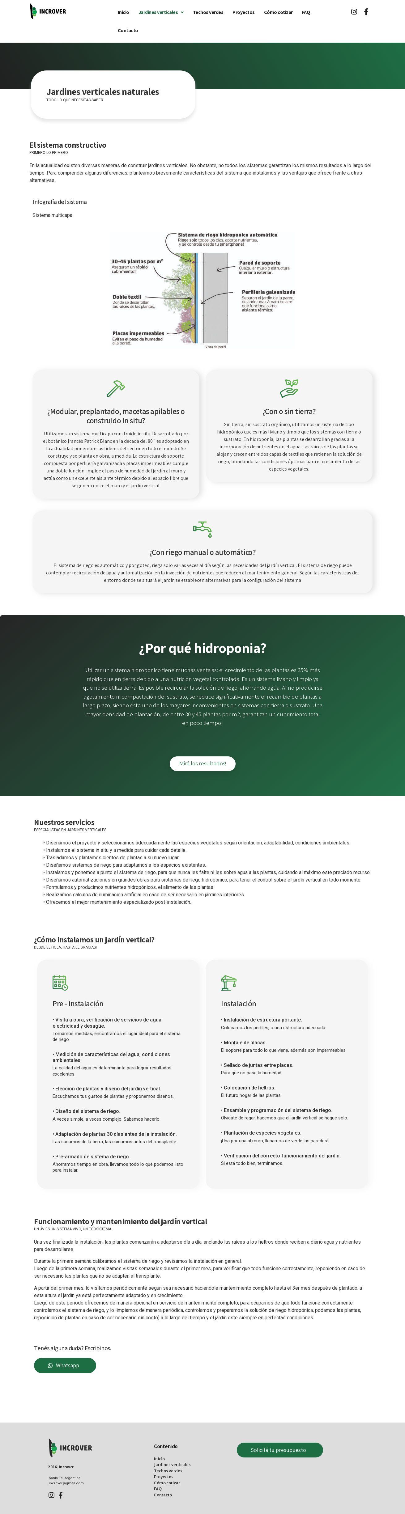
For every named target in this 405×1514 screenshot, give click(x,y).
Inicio (123, 12)
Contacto (128, 30)
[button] (203, 763)
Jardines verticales (161, 12)
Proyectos (243, 12)
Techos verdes (208, 12)
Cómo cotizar (278, 12)
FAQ (306, 12)
